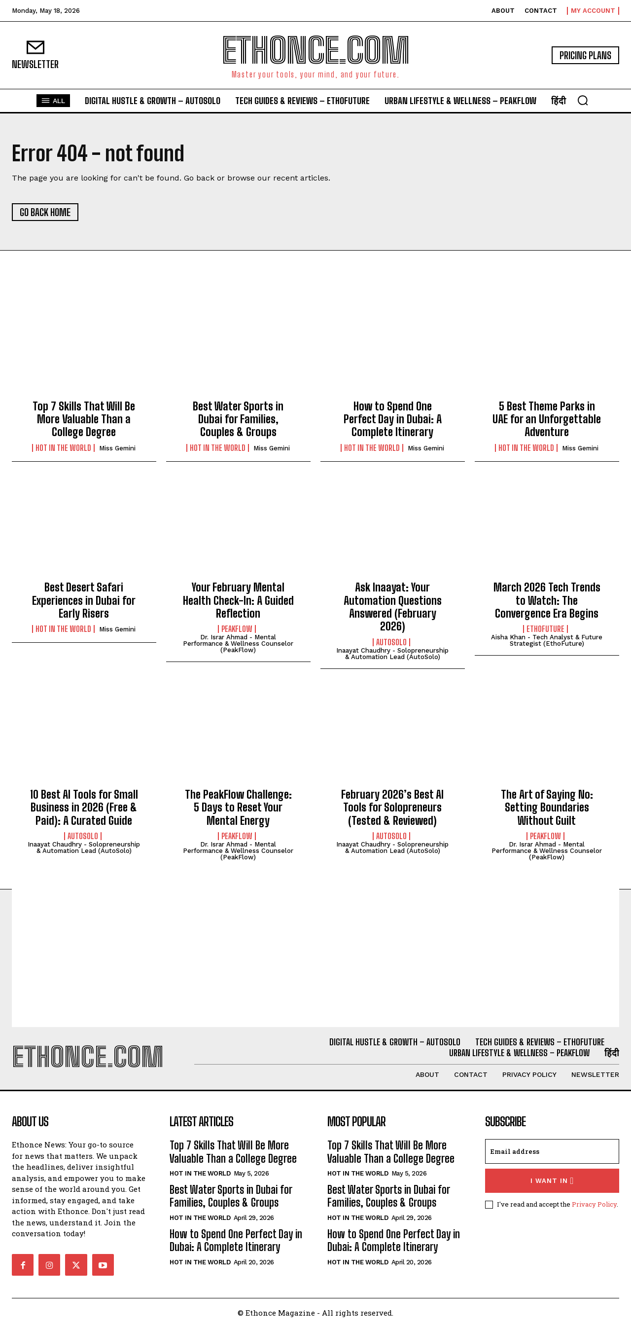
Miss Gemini (117, 448)
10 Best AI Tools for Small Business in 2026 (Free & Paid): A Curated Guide (84, 807)
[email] (552, 1151)
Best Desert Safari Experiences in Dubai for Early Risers (84, 600)
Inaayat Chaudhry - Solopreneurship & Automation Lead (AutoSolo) (392, 654)
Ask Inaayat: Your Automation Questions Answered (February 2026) (393, 607)
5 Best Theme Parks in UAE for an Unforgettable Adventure (546, 419)
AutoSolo (391, 642)
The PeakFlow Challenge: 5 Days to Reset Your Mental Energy (238, 807)
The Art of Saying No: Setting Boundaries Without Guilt (547, 807)
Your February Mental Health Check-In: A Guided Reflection (238, 600)
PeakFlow (236, 629)
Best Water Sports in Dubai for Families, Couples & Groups (238, 419)
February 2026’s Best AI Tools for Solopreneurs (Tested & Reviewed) (392, 807)
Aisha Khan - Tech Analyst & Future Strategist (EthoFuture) (546, 640)
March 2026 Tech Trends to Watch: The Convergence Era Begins (546, 600)
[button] (583, 100)
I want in (552, 1180)
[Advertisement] (315, 958)
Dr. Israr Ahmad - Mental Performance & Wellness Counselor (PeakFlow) (238, 643)
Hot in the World (63, 448)
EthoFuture (545, 629)
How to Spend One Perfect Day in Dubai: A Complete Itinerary (393, 419)
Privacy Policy (594, 1204)
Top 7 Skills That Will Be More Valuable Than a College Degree (84, 419)
